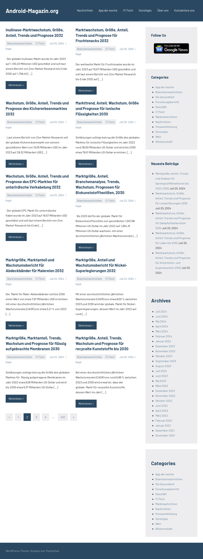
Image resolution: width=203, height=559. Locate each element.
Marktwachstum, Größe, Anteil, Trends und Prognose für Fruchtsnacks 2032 (102, 35)
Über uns (162, 10)
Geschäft (161, 107)
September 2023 (165, 361)
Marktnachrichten (166, 116)
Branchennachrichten (19, 43)
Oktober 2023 (163, 356)
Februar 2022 (163, 420)
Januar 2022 (163, 425)
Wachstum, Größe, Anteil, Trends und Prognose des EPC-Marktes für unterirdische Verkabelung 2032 (37, 181)
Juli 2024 (161, 311)
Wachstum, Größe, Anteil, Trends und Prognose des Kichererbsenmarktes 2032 (37, 108)
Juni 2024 (161, 316)
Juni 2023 (161, 376)
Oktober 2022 (163, 400)
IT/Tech (128, 10)
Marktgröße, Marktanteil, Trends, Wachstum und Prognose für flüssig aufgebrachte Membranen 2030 (36, 343)
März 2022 (161, 415)
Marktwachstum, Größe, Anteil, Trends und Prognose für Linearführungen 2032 (173, 198)
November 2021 (165, 435)
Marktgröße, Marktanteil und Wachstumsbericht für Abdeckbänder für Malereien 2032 (35, 265)
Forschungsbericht (167, 102)
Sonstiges (145, 10)
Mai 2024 (160, 321)
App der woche (108, 10)
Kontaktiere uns (184, 10)
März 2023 (161, 385)
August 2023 (163, 366)
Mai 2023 (160, 380)
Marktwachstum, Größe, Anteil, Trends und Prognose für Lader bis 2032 (173, 238)
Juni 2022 (161, 405)
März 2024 (161, 331)
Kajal (8, 48)
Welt (158, 136)
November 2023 (165, 351)
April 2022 (161, 410)
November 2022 (165, 395)
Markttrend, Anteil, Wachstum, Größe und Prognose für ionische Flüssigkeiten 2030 (107, 108)
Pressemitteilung (166, 126)
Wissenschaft (164, 141)
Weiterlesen (15, 85)
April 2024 (161, 326)
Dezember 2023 (165, 346)
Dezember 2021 (165, 430)
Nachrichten (85, 10)
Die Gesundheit (165, 97)
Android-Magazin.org (32, 10)
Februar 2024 (163, 336)
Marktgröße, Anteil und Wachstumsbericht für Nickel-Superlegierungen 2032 (101, 265)
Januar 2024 (163, 341)
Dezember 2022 (165, 390)
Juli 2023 (161, 371)
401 (63, 417)
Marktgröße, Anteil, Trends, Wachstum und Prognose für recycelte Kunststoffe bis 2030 (102, 343)
